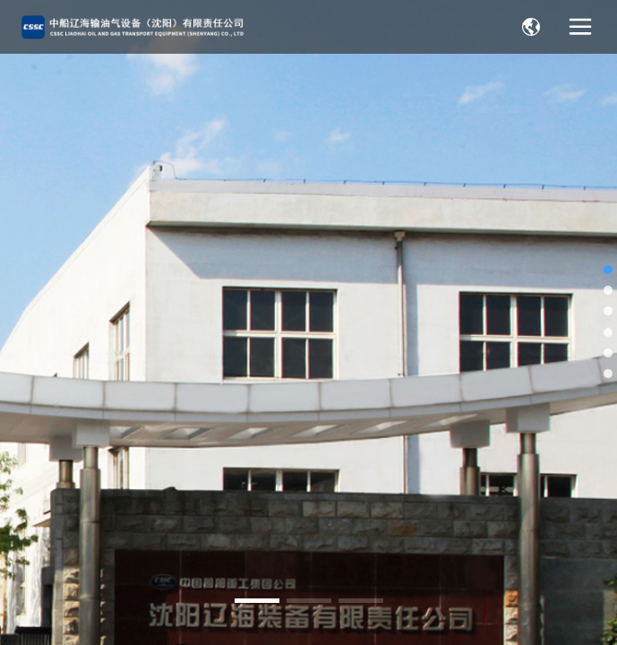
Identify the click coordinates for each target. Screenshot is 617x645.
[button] (257, 600)
